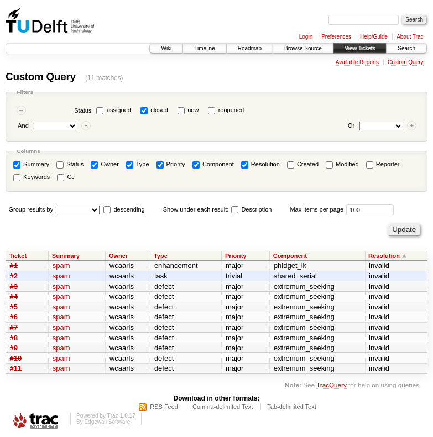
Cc (66, 177)
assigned (119, 110)
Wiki (166, 48)
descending (128, 209)
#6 (14, 317)
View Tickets (360, 48)
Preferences (336, 37)
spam (61, 265)
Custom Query (405, 62)
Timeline (204, 48)
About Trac (410, 37)
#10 (16, 358)
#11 (16, 368)
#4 (14, 296)
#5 (14, 307)
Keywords (31, 177)
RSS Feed (164, 406)
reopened (231, 110)
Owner (104, 165)
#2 (14, 276)
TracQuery (331, 384)
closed (159, 110)
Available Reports (357, 62)
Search (406, 48)
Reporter (383, 165)
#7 (14, 327)
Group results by (31, 209)
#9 (14, 348)
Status (82, 110)
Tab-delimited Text (291, 406)
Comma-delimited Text (222, 406)
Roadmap (250, 48)
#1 (14, 265)
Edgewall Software (107, 422)
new (193, 110)
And (23, 125)
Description (251, 209)
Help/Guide (374, 37)
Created (303, 165)
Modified (342, 165)
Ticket (18, 255)
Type (137, 165)
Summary (31, 165)
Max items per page (316, 209)
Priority (170, 165)
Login (305, 37)
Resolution (260, 165)
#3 (14, 286)
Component (213, 165)
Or (351, 125)
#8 (14, 338)
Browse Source (303, 48)
